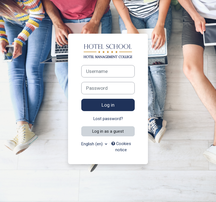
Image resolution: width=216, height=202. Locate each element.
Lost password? (108, 118)
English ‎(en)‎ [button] (92, 143)
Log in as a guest (108, 131)
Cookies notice (121, 146)
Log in (108, 105)
